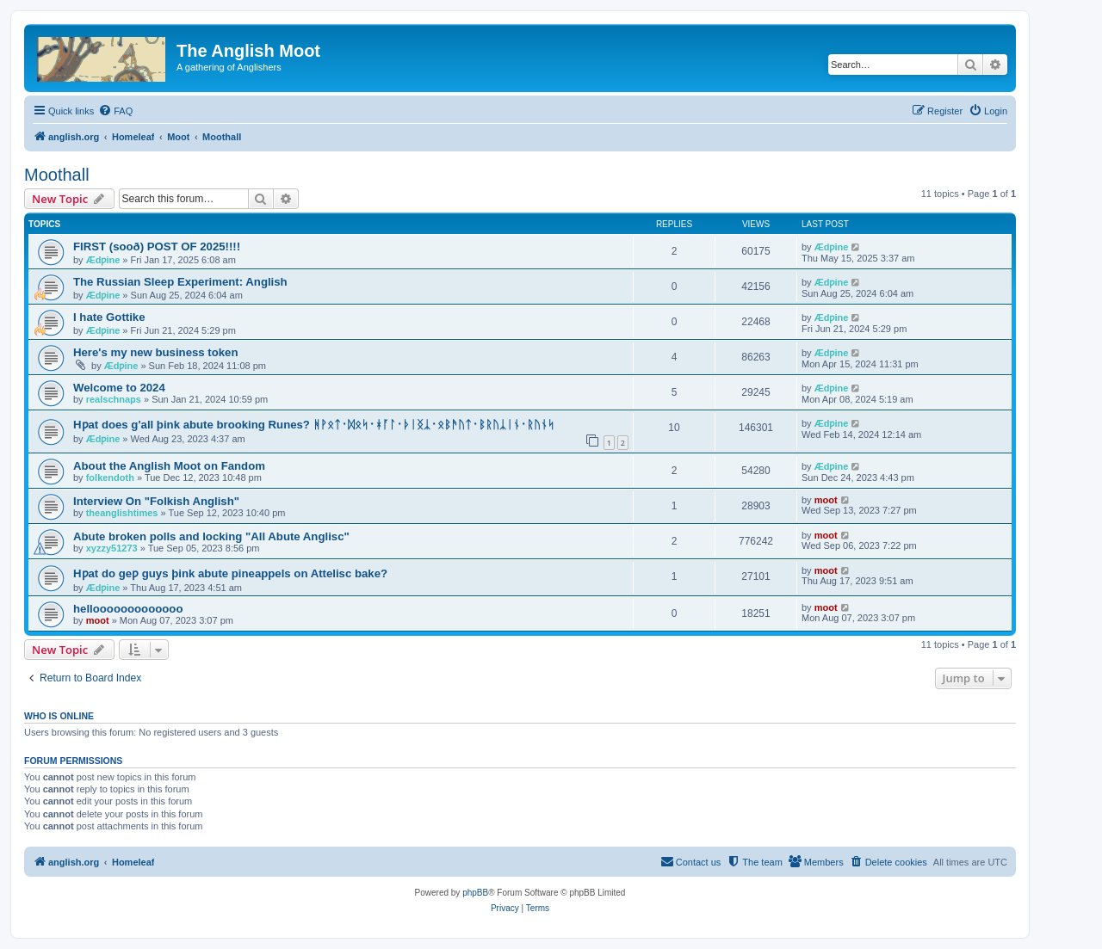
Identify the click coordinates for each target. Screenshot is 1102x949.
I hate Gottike (109, 317)
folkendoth (110, 477)
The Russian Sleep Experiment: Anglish (180, 281)
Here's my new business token (155, 352)
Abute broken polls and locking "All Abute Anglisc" (211, 536)
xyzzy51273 (112, 548)
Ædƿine (103, 260)
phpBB (475, 892)
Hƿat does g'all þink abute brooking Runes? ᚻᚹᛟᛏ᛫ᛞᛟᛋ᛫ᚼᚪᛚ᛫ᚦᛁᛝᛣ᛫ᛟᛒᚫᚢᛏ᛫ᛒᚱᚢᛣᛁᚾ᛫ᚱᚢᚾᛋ (313, 424)
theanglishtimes (122, 513)
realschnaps (113, 399)
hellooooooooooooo (128, 608)
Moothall (57, 174)
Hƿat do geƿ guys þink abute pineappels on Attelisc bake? (230, 573)
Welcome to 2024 (119, 387)
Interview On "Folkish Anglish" (156, 501)
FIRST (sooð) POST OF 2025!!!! (156, 246)
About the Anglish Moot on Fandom (169, 465)
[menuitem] (115, 111)
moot (826, 500)
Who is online (59, 716)
